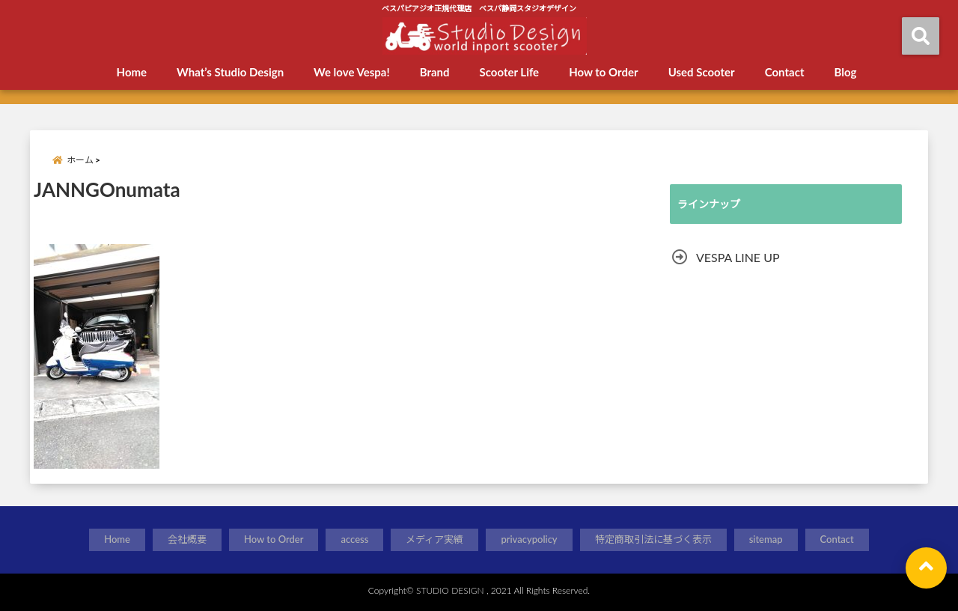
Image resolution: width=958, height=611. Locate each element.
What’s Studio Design (230, 72)
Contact (785, 72)
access (354, 539)
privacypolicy (529, 539)
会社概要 (187, 539)
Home (132, 72)
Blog (845, 72)
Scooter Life (510, 72)
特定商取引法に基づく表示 (653, 539)
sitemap (766, 539)
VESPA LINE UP (738, 257)
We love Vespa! (352, 72)
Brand (435, 72)
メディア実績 (434, 539)
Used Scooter (701, 72)
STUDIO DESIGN (450, 590)
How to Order (603, 72)
